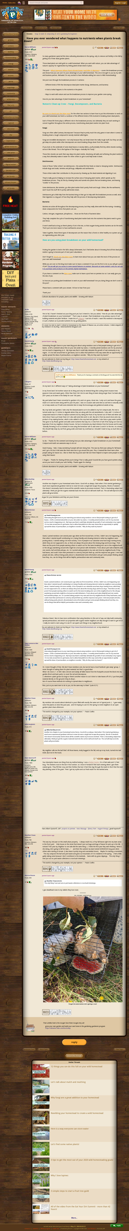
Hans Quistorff (30, 758)
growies (11, 40)
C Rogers (28, 381)
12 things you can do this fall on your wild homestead (76, 1066)
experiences (10, 141)
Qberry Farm (92, 829)
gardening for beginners (69, 34)
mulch (42, 34)
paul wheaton (91, 1228)
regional (11, 123)
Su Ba (27, 309)
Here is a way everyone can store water (70, 1128)
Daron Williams (30, 47)
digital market (11, 164)
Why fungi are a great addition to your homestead (75, 1097)
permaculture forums (11, 34)
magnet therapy (103, 829)
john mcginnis (30, 724)
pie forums (11, 176)
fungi (36, 34)
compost (81, 318)
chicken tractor (94, 762)
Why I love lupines (59, 1175)
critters (11, 46)
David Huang (29, 341)
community (11, 93)
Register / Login (120, 3)
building (11, 52)
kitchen (11, 75)
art (11, 111)
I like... (27, 63)
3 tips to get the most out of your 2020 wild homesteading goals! (82, 1160)
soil (58, 34)
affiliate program (45, 1228)
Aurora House (30, 875)
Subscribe (11, 3)
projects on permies (69, 829)
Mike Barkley (29, 479)
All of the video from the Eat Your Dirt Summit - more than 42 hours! (80, 1207)
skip (10, 135)
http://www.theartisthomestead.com (83, 359)
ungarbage (11, 87)
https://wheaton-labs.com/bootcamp (58, 1028)
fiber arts (10, 105)
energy (10, 64)
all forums (11, 188)
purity (11, 81)
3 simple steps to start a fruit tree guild (70, 1191)
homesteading (11, 58)
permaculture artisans (11, 117)
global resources (11, 147)
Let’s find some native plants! (65, 1144)
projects (11, 158)
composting (50, 34)
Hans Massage (81, 829)
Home (5, 3)
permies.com (10, 170)
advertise (35, 1228)
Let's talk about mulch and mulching (68, 1082)
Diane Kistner (30, 510)
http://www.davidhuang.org (52, 361)
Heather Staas (30, 698)
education (11, 129)
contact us (28, 1228)
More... (74, 1218)
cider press (11, 152)
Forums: (30, 34)
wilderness (11, 99)
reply (74, 1042)
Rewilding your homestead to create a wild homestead (77, 1113)
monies (10, 69)
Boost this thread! (74, 1056)
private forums (10, 182)
